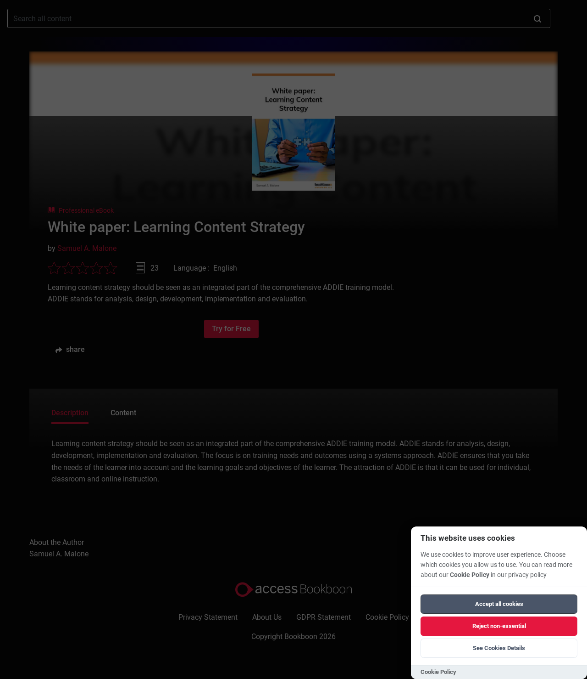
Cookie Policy (469, 575)
